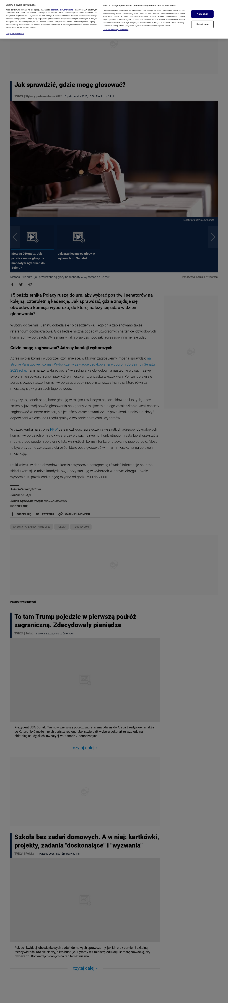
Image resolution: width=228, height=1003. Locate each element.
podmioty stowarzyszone (62, 10)
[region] (114, 19)
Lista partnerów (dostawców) (115, 29)
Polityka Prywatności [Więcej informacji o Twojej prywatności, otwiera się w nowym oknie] (15, 34)
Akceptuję (202, 14)
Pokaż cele (202, 24)
